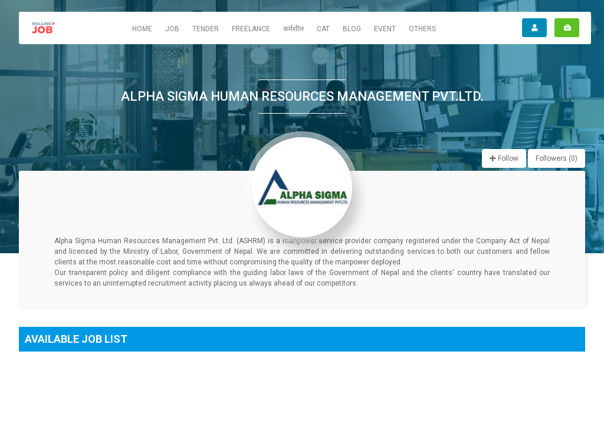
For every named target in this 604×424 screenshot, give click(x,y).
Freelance (251, 29)
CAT (323, 29)
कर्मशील (293, 29)
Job (172, 29)
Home (142, 29)
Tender (205, 29)
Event (385, 29)
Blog (352, 29)
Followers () (556, 158)
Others (422, 29)
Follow (504, 158)
